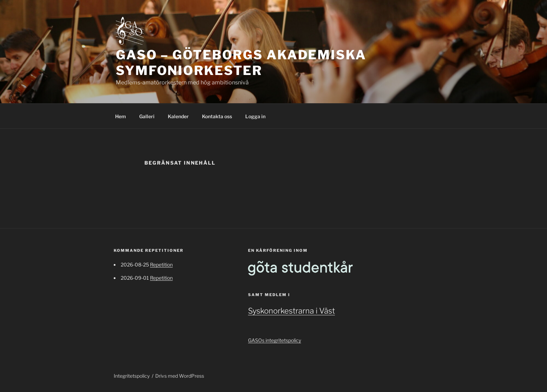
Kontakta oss (217, 116)
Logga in (255, 116)
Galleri (147, 116)
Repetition (161, 264)
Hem (120, 116)
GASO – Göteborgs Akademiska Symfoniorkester (241, 62)
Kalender (178, 116)
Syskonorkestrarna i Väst (291, 310)
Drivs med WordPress (179, 376)
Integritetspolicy (132, 376)
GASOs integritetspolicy (274, 340)
